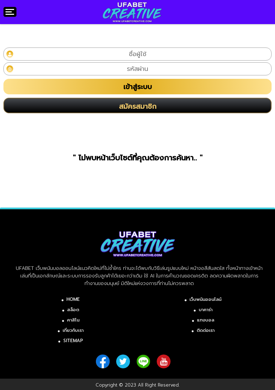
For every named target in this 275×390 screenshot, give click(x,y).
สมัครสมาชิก (137, 106)
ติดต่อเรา (205, 330)
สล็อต (73, 309)
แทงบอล (205, 320)
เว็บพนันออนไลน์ (205, 299)
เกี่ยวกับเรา (73, 330)
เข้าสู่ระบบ (137, 87)
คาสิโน (73, 320)
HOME (73, 299)
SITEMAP (73, 340)
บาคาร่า (205, 309)
